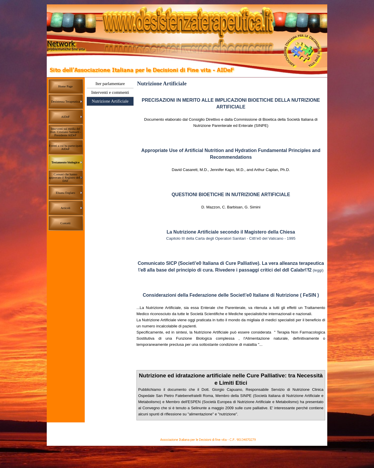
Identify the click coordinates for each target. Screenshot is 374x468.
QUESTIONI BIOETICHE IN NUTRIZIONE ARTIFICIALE (231, 194)
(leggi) (318, 270)
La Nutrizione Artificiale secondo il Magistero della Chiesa (231, 231)
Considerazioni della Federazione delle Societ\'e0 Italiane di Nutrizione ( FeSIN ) (231, 295)
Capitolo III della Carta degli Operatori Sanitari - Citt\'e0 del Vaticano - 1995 (230, 238)
